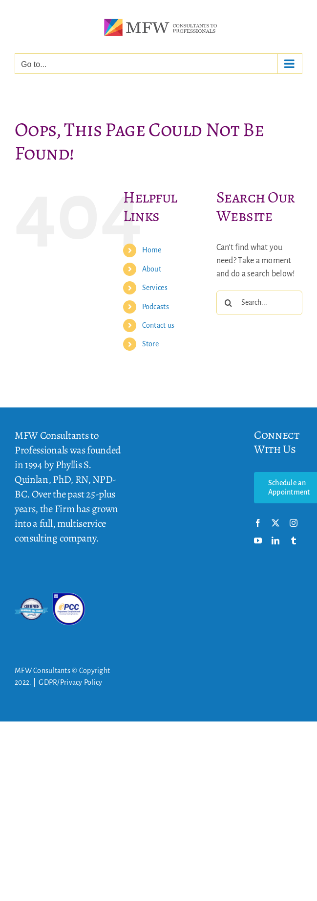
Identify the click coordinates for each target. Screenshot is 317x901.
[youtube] (258, 540)
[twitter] (275, 523)
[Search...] (259, 303)
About (151, 269)
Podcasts (155, 307)
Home (152, 250)
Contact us (158, 325)
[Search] (228, 303)
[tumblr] (293, 540)
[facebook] (258, 523)
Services (155, 288)
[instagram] (293, 523)
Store (150, 344)
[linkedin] (275, 540)
